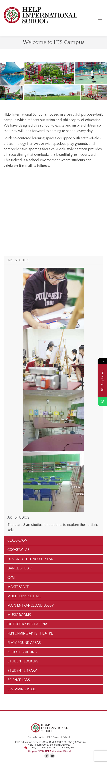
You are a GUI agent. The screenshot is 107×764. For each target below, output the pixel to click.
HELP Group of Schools (58, 737)
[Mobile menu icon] (99, 18)
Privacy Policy (48, 747)
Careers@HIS (67, 747)
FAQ (33, 747)
